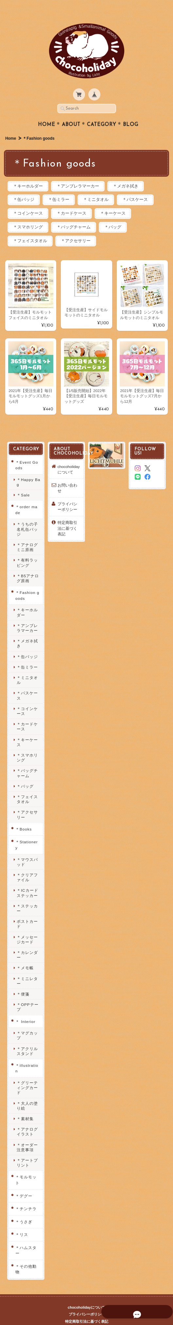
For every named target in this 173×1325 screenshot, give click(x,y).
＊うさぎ (23, 1210)
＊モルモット (25, 1168)
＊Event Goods (26, 453)
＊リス (21, 1223)
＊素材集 (24, 1107)
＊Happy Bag (28, 470)
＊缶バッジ (24, 187)
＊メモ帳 (24, 956)
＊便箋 (22, 982)
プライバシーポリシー (67, 495)
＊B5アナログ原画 (27, 566)
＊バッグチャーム (77, 215)
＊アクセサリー (79, 229)
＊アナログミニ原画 (27, 535)
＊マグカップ (27, 1024)
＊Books (23, 817)
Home (46, 112)
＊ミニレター (27, 969)
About (71, 112)
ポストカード (27, 912)
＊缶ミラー (61, 187)
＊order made (26, 498)
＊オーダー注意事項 (27, 1135)
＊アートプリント (27, 1151)
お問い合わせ (67, 477)
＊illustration (26, 1057)
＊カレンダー (27, 943)
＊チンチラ (25, 1197)
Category (101, 112)
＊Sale (22, 483)
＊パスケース (141, 187)
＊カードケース (74, 201)
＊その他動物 (25, 1258)
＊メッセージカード (27, 927)
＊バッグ (117, 215)
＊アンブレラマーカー (81, 173)
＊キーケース (117, 201)
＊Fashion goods (27, 584)
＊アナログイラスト (27, 1120)
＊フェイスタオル (31, 229)
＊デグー (23, 1184)
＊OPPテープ (27, 995)
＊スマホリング (29, 215)
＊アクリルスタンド (27, 1039)
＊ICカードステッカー (27, 881)
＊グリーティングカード (27, 1076)
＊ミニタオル (100, 187)
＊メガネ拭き (130, 173)
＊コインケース (29, 201)
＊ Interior (25, 1010)
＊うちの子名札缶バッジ (27, 517)
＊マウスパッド (27, 850)
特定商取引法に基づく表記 (67, 517)
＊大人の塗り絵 (27, 1094)
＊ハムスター (25, 1239)
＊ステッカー (27, 897)
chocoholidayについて (68, 458)
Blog (130, 112)
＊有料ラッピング (27, 551)
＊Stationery (26, 833)
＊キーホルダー (29, 173)
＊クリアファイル (27, 865)
